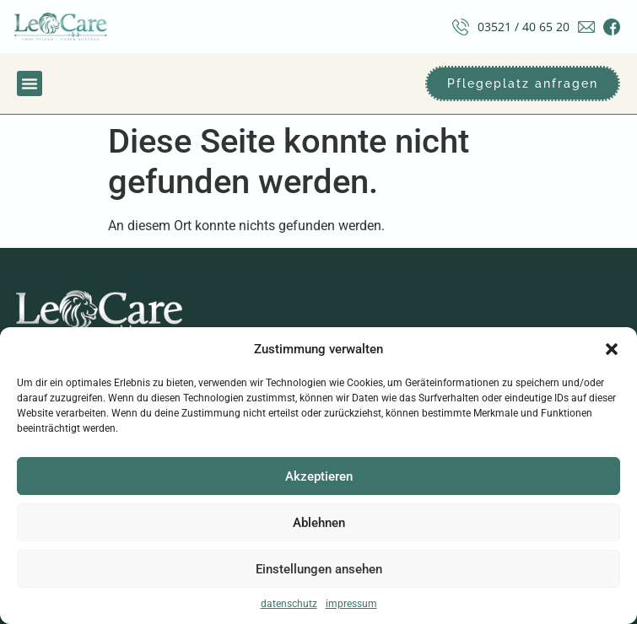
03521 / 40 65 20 (524, 27)
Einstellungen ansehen (319, 569)
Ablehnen (319, 522)
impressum (351, 604)
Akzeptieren (319, 476)
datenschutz (289, 604)
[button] (611, 349)
